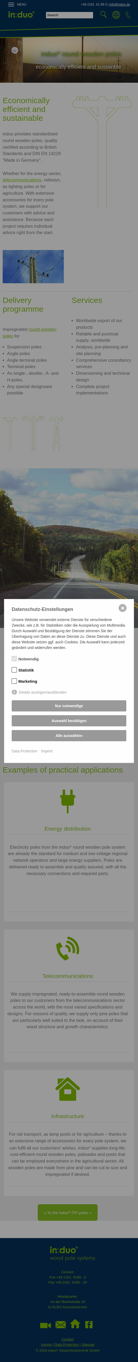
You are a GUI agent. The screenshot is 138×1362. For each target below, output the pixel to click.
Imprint (47, 751)
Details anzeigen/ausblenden (43, 692)
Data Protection (24, 751)
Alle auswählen (69, 736)
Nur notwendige (69, 706)
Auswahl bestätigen (69, 721)
